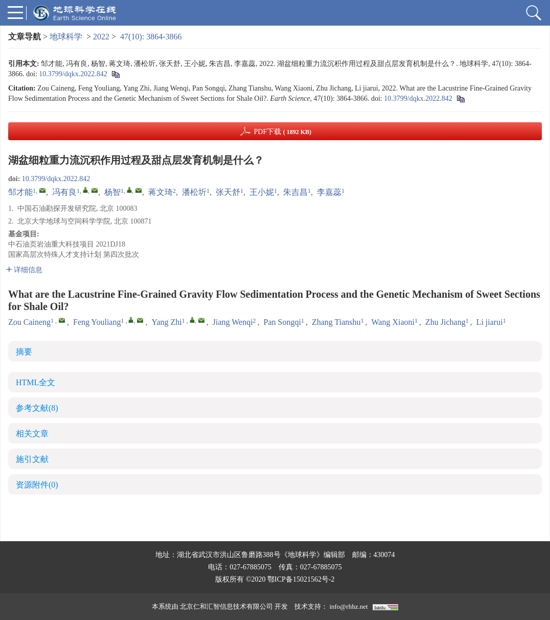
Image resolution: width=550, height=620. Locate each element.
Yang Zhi (166, 322)
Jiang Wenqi (233, 322)
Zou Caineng (29, 322)
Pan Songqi (282, 322)
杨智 (112, 192)
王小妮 (261, 192)
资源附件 (37, 484)
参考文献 (37, 408)
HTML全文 (35, 382)
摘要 (24, 351)
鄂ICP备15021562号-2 (300, 579)
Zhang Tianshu (336, 322)
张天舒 (228, 192)
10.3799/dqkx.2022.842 (73, 74)
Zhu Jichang (445, 322)
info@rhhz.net (348, 606)
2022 (101, 36)
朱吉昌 (295, 192)
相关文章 (32, 433)
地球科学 (66, 36)
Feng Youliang (97, 322)
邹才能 (20, 192)
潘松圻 (194, 192)
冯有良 (64, 192)
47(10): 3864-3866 (150, 36)
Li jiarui (489, 322)
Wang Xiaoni (393, 322)
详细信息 (24, 270)
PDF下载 (282, 132)
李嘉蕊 (329, 192)
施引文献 (32, 459)
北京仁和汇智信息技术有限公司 (226, 606)
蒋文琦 (160, 192)
